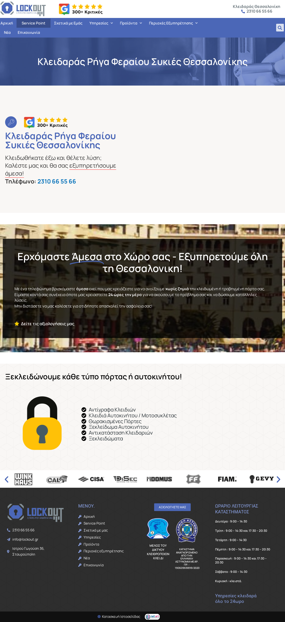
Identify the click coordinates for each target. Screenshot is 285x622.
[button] (280, 27)
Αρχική (6, 23)
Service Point (33, 23)
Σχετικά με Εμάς (68, 23)
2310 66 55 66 (56, 181)
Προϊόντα (131, 23)
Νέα (7, 32)
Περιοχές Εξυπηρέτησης (173, 23)
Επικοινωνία (29, 32)
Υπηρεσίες (101, 23)
